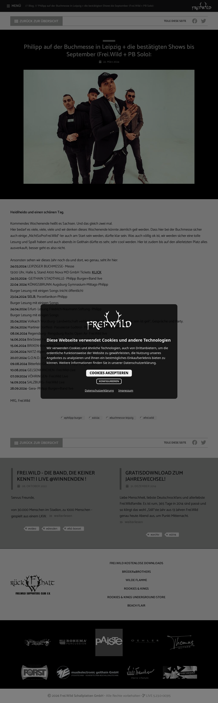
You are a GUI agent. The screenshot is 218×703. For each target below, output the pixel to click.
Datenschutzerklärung (99, 390)
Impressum (125, 390)
